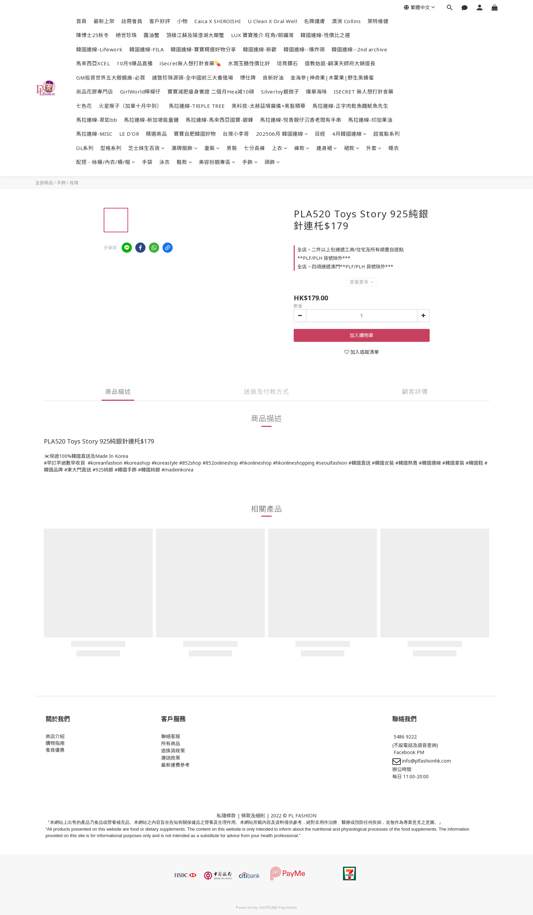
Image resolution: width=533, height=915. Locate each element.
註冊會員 (131, 21)
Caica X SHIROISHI (217, 21)
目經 (320, 133)
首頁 (81, 21)
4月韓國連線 (349, 133)
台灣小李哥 (236, 133)
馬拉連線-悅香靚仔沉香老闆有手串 (300, 119)
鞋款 (184, 162)
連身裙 (326, 148)
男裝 (232, 148)
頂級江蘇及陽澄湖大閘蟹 (195, 35)
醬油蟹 (152, 35)
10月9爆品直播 (135, 63)
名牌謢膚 (314, 21)
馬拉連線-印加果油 (370, 119)
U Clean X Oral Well (272, 21)
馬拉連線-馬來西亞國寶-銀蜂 (219, 119)
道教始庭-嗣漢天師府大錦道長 (340, 63)
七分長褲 (254, 148)
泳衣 (164, 162)
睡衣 (394, 148)
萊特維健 (378, 21)
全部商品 (44, 183)
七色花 (84, 105)
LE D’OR (129, 133)
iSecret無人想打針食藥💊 (190, 63)
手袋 (147, 162)
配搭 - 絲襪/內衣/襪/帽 (105, 162)
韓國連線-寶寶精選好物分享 (203, 49)
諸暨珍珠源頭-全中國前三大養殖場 (192, 77)
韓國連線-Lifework (99, 49)
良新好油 (273, 77)
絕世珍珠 (126, 35)
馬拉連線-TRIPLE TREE (197, 105)
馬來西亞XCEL (93, 63)
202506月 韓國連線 (282, 133)
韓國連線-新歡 (260, 49)
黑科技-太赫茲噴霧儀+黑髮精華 (269, 105)
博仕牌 (248, 77)
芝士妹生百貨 (146, 148)
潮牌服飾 (185, 148)
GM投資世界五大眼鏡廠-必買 (110, 77)
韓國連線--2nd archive (360, 49)
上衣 (280, 148)
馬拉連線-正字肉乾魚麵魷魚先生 (350, 105)
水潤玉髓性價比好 (249, 63)
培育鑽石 (287, 63)
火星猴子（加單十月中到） (130, 105)
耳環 (73, 183)
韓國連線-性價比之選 (325, 35)
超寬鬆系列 (387, 133)
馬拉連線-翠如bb (96, 119)
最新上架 (104, 21)
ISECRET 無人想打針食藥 (364, 91)
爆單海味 (316, 91)
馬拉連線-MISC (94, 133)
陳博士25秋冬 (92, 35)
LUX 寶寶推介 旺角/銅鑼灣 (262, 35)
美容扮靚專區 (217, 162)
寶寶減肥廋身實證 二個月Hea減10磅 (211, 91)
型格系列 (110, 148)
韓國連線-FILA (147, 49)
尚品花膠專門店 (94, 91)
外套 (374, 148)
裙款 (352, 148)
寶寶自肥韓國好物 (195, 133)
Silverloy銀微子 (280, 91)
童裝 (212, 148)
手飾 (250, 162)
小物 (182, 21)
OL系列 (84, 148)
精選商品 (156, 133)
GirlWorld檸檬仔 (140, 91)
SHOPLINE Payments (278, 907)
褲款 (302, 148)
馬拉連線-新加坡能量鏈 (151, 119)
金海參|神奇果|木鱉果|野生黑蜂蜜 (332, 77)
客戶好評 (159, 21)
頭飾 (272, 162)
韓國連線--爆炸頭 (304, 49)
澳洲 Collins (346, 21)
